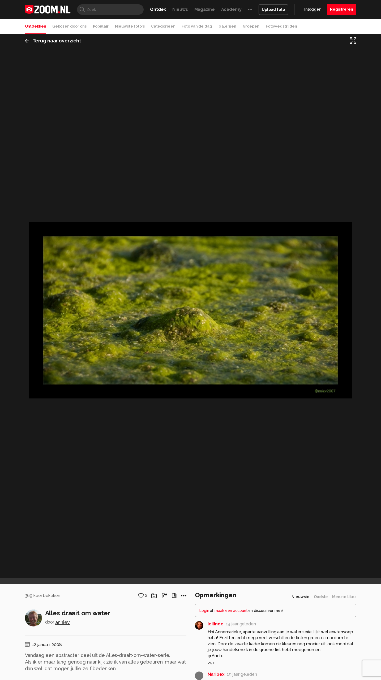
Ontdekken (35, 26)
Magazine (204, 9)
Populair (101, 26)
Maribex (216, 674)
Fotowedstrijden (281, 26)
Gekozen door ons (69, 26)
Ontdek (158, 9)
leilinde (216, 623)
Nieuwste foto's (130, 26)
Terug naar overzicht (53, 40)
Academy (231, 9)
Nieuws (180, 9)
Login (204, 610)
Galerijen (227, 26)
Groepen (251, 26)
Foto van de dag (197, 26)
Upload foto (273, 9)
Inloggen (313, 9)
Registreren (341, 9)
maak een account (231, 610)
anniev (62, 622)
